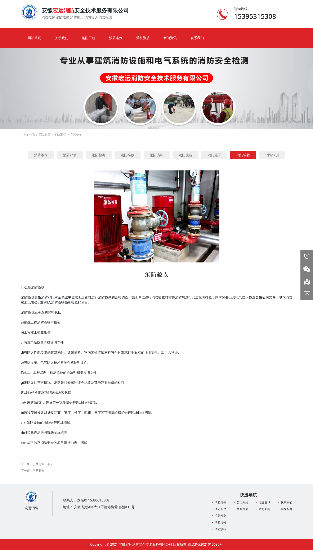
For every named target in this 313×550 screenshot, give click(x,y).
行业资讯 (264, 502)
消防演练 (156, 155)
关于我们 (61, 38)
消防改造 (185, 155)
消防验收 (75, 135)
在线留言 (286, 509)
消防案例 (115, 38)
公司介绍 (242, 502)
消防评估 (69, 155)
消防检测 (98, 155)
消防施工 (214, 155)
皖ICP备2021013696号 (205, 544)
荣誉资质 (143, 38)
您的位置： (30, 135)
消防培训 (272, 155)
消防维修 (127, 155)
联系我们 (197, 38)
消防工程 (88, 38)
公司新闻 (264, 509)
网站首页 (34, 38)
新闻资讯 (170, 38)
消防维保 (41, 155)
